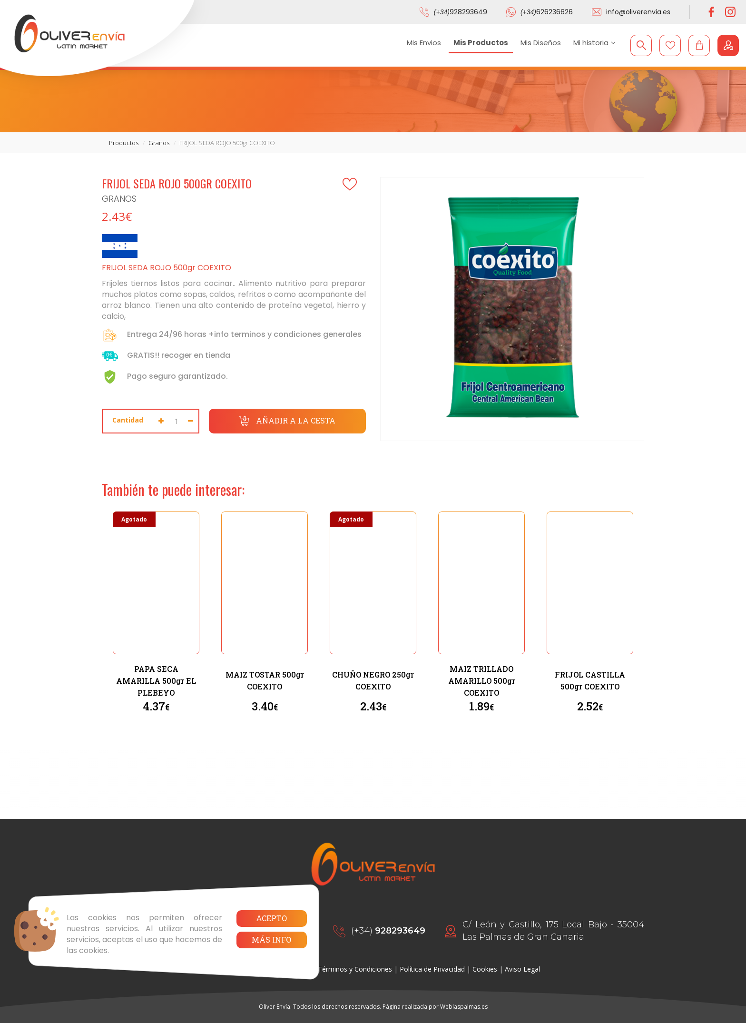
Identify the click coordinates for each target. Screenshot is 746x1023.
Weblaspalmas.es (464, 1007)
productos (123, 142)
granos (158, 142)
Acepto (271, 918)
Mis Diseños (540, 43)
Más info (271, 939)
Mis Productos (480, 43)
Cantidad (127, 419)
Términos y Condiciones (355, 969)
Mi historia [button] (594, 43)
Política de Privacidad (432, 969)
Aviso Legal (522, 969)
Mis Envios (424, 43)
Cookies (484, 969)
